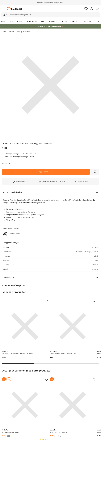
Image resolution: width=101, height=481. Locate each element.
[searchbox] (53, 14)
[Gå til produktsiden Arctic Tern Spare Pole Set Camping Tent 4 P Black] (48, 318)
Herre (2, 21)
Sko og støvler (32, 21)
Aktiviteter (53, 21)
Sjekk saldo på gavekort (8, 447)
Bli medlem (91, 420)
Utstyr (19, 21)
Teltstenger (26, 32)
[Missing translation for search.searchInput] (3, 15)
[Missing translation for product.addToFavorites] (95, 172)
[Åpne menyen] (3, 9)
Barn (43, 21)
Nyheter (87, 21)
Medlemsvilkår (49, 447)
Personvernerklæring (42, 479)
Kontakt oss (7, 466)
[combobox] (50, 14)
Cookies (62, 479)
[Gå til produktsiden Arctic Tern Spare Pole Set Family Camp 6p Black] (80, 318)
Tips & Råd (6, 456)
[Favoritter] (86, 9)
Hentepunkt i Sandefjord (7, 461)
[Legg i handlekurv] (46, 172)
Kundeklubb (48, 443)
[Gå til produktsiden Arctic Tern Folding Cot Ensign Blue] (16, 380)
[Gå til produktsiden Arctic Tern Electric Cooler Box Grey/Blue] (80, 380)
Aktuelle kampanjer (27, 441)
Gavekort (64, 21)
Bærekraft (47, 454)
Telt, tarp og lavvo (14, 32)
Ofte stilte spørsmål (6, 441)
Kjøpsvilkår (54, 479)
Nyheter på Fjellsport (27, 447)
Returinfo (6, 453)
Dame (11, 21)
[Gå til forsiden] (14, 8)
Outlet (25, 453)
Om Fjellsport (48, 440)
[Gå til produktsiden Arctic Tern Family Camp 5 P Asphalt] (48, 380)
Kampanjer (76, 21)
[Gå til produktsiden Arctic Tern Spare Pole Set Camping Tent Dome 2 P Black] (16, 318)
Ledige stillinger (49, 451)
